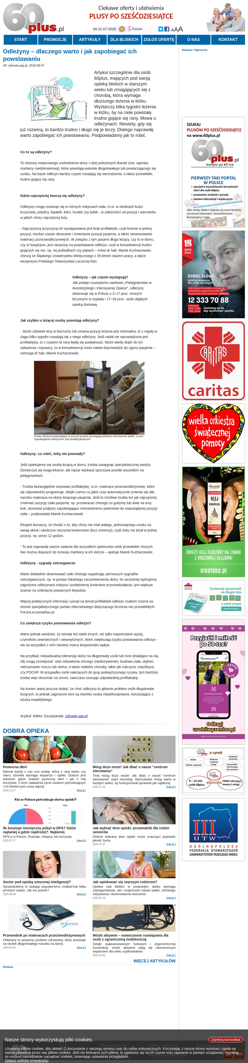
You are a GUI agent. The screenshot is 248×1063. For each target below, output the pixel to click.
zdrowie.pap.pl (76, 716)
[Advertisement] (213, 83)
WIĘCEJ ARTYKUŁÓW (155, 961)
